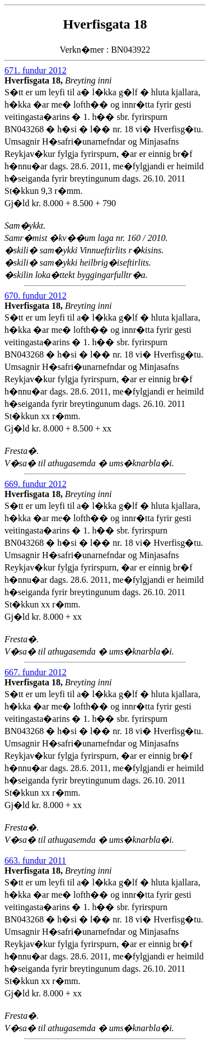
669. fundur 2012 (35, 484)
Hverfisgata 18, (34, 80)
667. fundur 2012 (35, 672)
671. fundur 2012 (35, 70)
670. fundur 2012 (35, 295)
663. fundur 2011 (35, 860)
